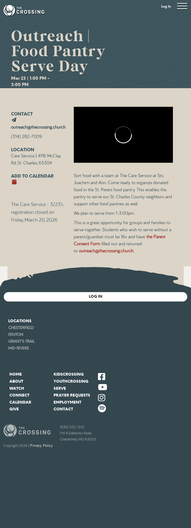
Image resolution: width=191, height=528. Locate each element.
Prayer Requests (72, 395)
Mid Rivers (18, 348)
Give (14, 409)
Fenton (15, 334)
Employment (67, 402)
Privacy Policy (41, 446)
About (16, 381)
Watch (16, 388)
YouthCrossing (71, 381)
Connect (19, 395)
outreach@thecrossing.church (106, 251)
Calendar (20, 402)
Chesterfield (21, 328)
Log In (166, 6)
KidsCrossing (69, 374)
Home (15, 374)
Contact (63, 409)
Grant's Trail (21, 341)
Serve (60, 388)
